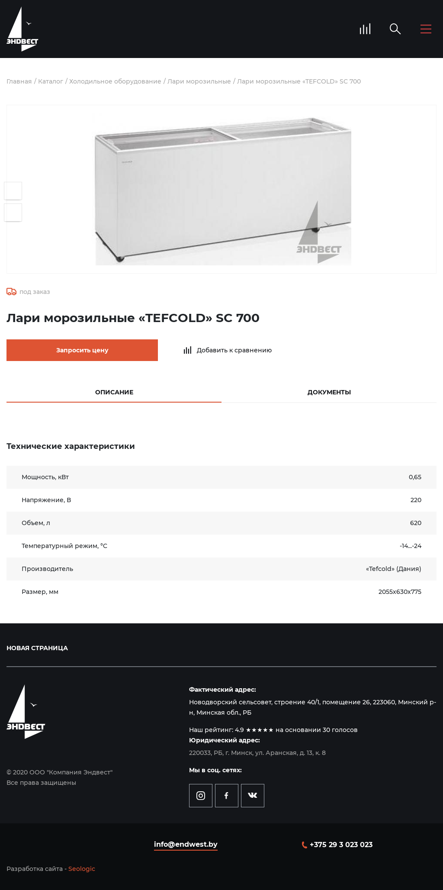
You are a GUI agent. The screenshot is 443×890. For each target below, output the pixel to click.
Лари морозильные (199, 81)
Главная (19, 81)
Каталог (50, 81)
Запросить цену (82, 350)
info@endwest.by (186, 844)
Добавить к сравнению (234, 350)
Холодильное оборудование (115, 81)
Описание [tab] (114, 392)
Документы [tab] (329, 392)
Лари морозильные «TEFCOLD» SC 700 (299, 81)
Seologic (81, 869)
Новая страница (37, 648)
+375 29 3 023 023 (341, 845)
